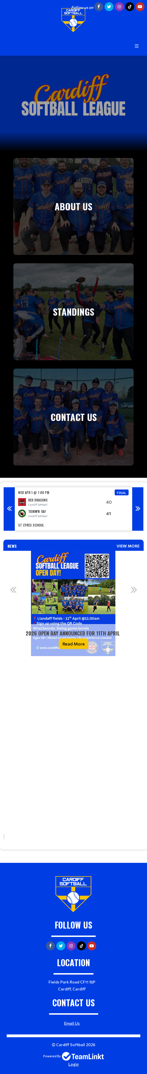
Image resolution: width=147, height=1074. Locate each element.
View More (128, 546)
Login (73, 1064)
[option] (73, 508)
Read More (73, 643)
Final (121, 493)
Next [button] (137, 509)
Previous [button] (9, 509)
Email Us (72, 1023)
